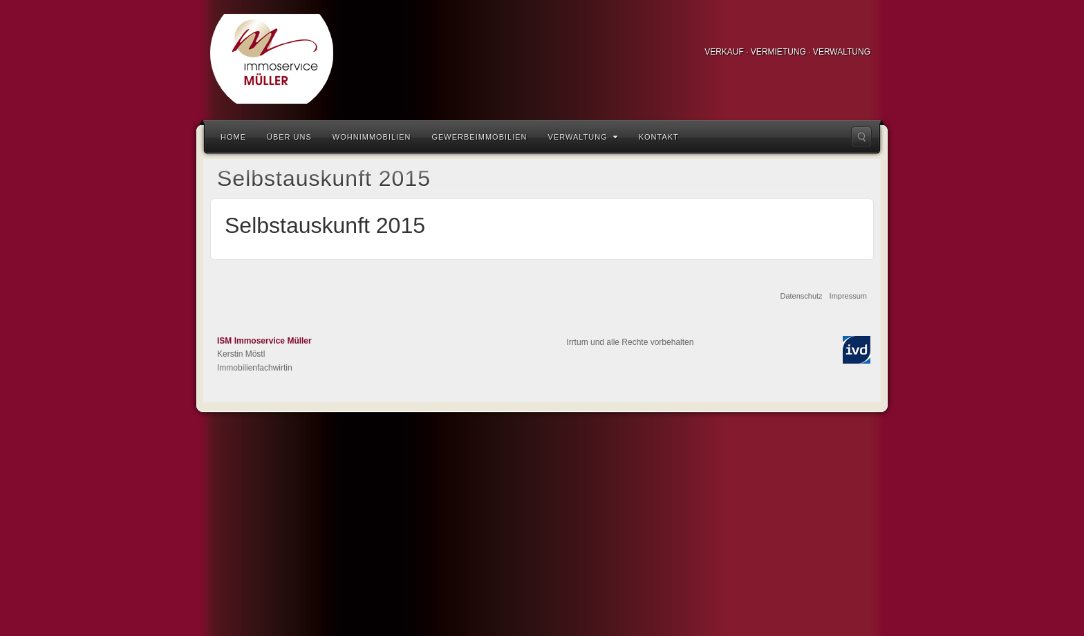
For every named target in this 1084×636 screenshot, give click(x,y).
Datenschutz (801, 296)
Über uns (289, 137)
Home (233, 137)
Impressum (848, 296)
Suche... (861, 137)
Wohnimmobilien (372, 137)
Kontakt (659, 137)
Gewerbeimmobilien (479, 137)
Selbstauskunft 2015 (325, 225)
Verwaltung (583, 137)
